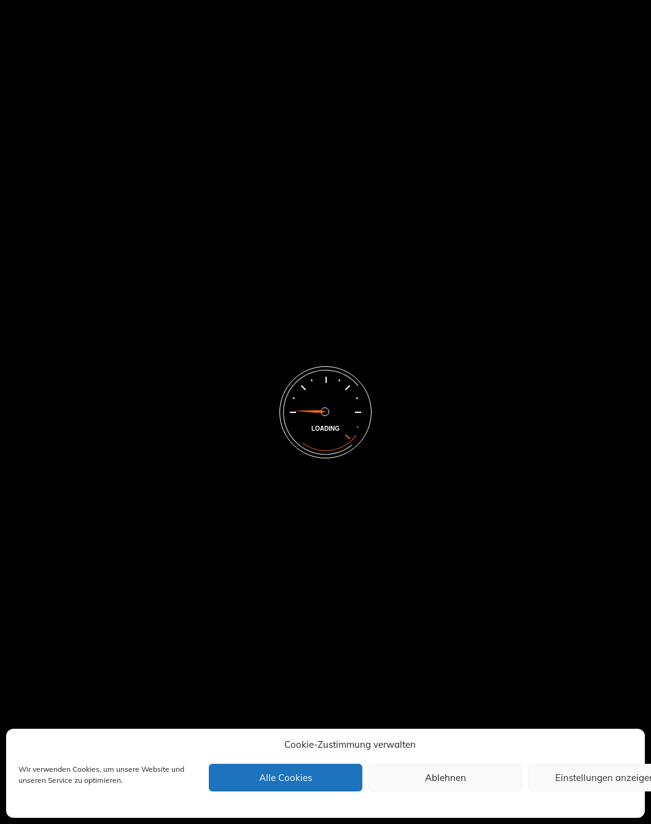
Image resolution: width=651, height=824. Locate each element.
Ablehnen (445, 777)
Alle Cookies (285, 777)
